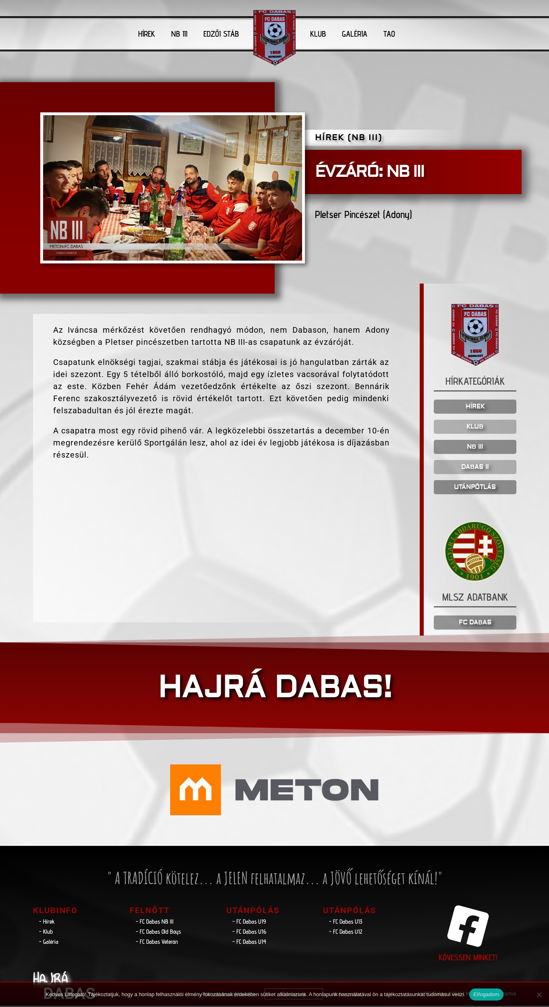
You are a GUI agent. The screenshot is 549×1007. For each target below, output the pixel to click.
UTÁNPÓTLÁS (475, 488)
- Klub (46, 932)
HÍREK (146, 34)
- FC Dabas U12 (345, 932)
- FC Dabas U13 (346, 922)
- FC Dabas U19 (249, 922)
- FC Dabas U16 (249, 932)
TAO (389, 34)
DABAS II (475, 468)
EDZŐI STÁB (221, 34)
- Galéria (48, 942)
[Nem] (539, 994)
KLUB (318, 34)
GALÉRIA (354, 34)
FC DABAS (475, 624)
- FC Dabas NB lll (155, 922)
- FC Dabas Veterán (157, 942)
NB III (179, 34)
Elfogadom (486, 994)
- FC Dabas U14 (249, 942)
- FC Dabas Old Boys (158, 932)
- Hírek (47, 922)
